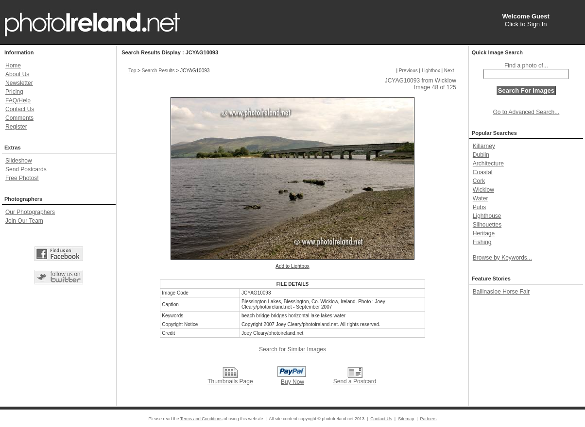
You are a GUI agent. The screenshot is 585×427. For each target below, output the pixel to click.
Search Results (158, 70)
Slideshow (18, 160)
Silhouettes (487, 224)
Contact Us (19, 109)
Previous (408, 70)
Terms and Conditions (201, 418)
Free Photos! (22, 178)
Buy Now (292, 381)
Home (13, 65)
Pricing (14, 91)
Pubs (479, 207)
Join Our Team (24, 220)
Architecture (488, 163)
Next (449, 70)
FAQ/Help (18, 100)
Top (132, 70)
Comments (19, 118)
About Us (17, 74)
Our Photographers (30, 212)
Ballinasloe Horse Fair (501, 291)
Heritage (484, 233)
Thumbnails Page (230, 381)
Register (16, 126)
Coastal (483, 172)
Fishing (482, 242)
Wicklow (483, 189)
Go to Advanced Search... (526, 112)
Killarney (484, 146)
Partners (428, 418)
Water (480, 198)
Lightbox (431, 70)
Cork (479, 181)
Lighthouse (487, 216)
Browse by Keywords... (502, 257)
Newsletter (19, 83)
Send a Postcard (355, 381)
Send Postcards (26, 169)
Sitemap (406, 418)
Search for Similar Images (292, 349)
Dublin (481, 154)
